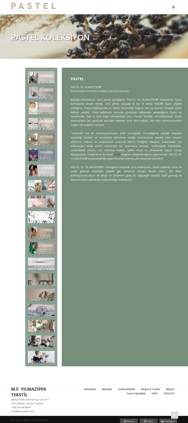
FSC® (117, 154)
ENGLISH (169, 393)
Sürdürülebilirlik (126, 389)
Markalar (107, 389)
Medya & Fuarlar (150, 389)
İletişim (170, 389)
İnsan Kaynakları (136, 393)
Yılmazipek (90, 389)
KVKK (155, 393)
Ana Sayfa (149, 34)
